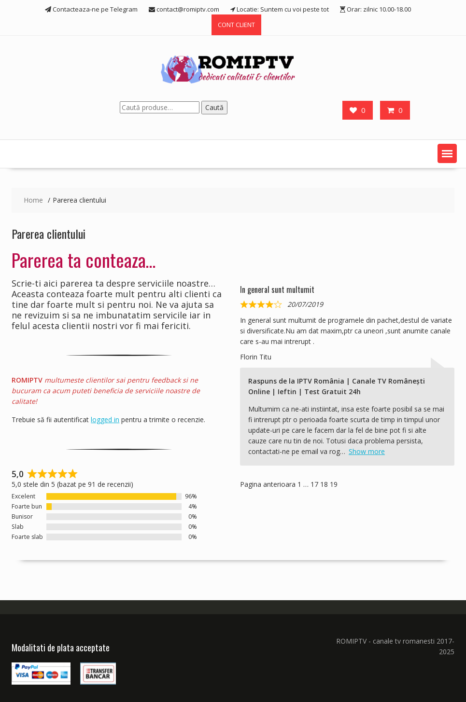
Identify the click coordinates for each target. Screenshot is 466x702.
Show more (367, 451)
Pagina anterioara (268, 484)
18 (324, 484)
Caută (214, 107)
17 (314, 484)
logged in (105, 419)
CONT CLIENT (236, 24)
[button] (447, 153)
